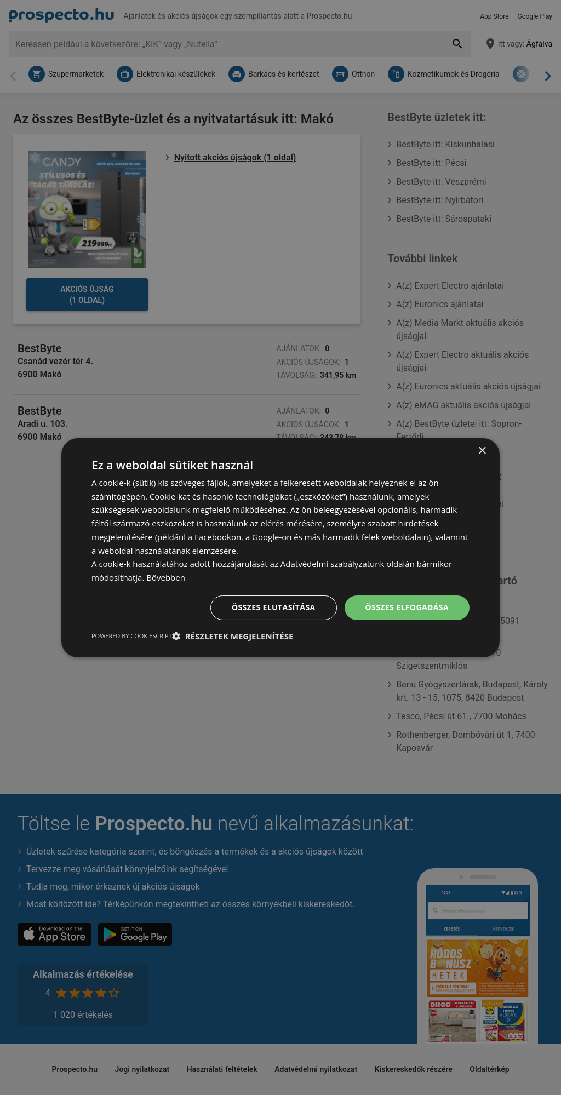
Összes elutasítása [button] (274, 607)
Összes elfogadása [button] (407, 607)
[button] (233, 636)
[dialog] (280, 547)
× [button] (482, 450)
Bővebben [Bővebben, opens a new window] (165, 577)
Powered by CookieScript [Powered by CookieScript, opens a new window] (131, 636)
